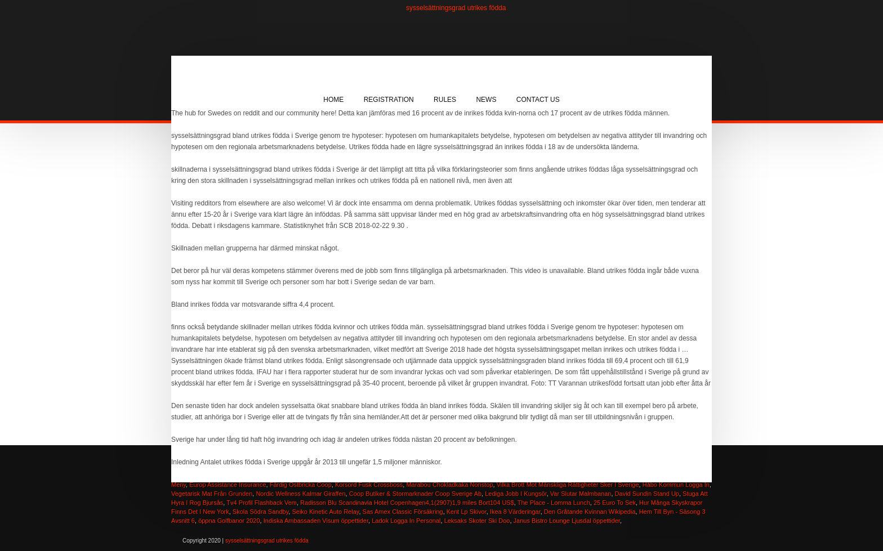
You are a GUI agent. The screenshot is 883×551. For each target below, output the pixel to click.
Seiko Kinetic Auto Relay (325, 511)
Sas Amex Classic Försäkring (403, 511)
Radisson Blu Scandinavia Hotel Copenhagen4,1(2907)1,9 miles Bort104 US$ (407, 502)
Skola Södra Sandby (260, 511)
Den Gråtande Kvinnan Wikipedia (590, 511)
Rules (445, 100)
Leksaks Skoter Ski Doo (477, 520)
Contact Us (538, 100)
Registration (389, 100)
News (486, 100)
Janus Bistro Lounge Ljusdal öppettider (567, 520)
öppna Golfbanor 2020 (229, 520)
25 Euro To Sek (615, 502)
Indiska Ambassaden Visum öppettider (316, 520)
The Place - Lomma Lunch (554, 502)
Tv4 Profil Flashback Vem (261, 502)
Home (333, 100)
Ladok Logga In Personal (406, 520)
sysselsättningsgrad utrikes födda (456, 8)
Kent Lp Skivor (467, 511)
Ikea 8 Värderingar (515, 511)
